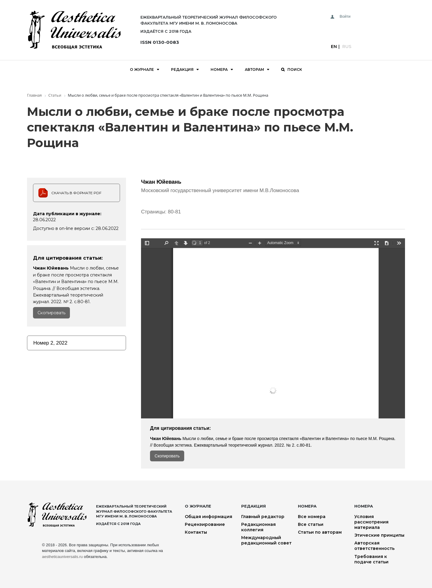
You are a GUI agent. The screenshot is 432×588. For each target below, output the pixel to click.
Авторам (254, 69)
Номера (219, 69)
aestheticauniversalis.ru (62, 556)
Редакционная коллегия (258, 527)
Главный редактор (262, 516)
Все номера (312, 516)
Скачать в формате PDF (76, 193)
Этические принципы (379, 535)
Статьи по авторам (320, 532)
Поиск (294, 69)
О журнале (142, 69)
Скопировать (51, 312)
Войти (345, 16)
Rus (346, 46)
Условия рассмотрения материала (371, 522)
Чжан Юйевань (161, 182)
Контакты (196, 532)
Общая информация (208, 516)
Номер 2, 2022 (50, 343)
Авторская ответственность (374, 545)
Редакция (182, 69)
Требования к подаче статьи (371, 559)
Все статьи (310, 524)
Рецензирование (205, 524)
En (334, 46)
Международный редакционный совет (266, 540)
